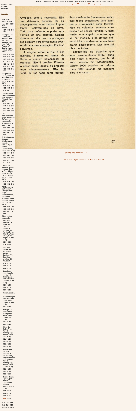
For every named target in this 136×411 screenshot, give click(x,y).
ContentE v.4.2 (84, 160)
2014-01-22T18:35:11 (97, 160)
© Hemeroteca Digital (71, 160)
